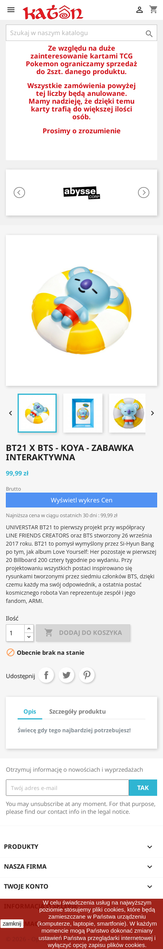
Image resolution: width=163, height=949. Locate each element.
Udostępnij (46, 675)
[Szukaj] (81, 33)
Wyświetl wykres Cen (82, 500)
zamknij (12, 924)
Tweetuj (66, 675)
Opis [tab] (29, 711)
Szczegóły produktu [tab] (77, 711)
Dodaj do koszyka (83, 633)
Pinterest (87, 675)
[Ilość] (15, 633)
